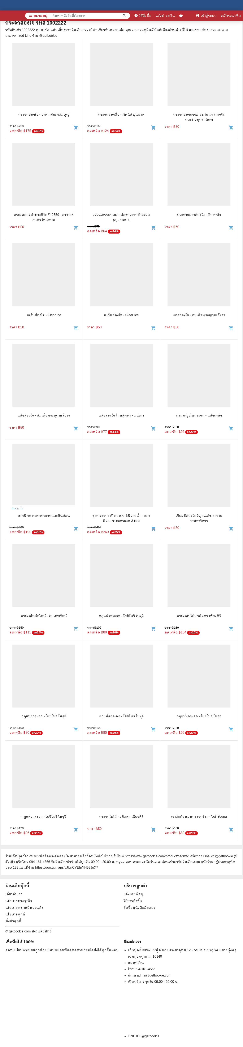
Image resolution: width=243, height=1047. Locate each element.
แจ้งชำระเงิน (165, 15)
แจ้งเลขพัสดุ (133, 894)
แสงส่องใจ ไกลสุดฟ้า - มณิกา (121, 415)
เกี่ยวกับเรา (13, 894)
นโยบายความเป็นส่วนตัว (24, 907)
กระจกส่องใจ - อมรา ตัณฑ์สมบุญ (44, 114)
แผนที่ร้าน (136, 963)
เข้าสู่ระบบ (206, 15)
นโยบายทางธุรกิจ (18, 901)
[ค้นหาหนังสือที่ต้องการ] (125, 16)
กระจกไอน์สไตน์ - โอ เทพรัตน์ (44, 616)
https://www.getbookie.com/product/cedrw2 (156, 856)
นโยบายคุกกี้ (15, 914)
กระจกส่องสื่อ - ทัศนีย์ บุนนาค (121, 114)
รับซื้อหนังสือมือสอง (139, 907)
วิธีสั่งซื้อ (142, 15)
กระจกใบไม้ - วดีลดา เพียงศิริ (199, 616)
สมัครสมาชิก (231, 15)
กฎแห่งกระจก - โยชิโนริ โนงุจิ (121, 616)
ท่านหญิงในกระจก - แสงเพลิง (199, 415)
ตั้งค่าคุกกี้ (13, 921)
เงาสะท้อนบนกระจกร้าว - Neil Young (199, 816)
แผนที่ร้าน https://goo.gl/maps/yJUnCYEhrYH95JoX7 (58, 867)
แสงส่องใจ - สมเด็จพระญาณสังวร (199, 315)
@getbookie (150, 1036)
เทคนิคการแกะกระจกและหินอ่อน (44, 515)
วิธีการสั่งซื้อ (133, 901)
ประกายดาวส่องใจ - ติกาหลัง (199, 215)
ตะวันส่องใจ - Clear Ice (43, 315)
